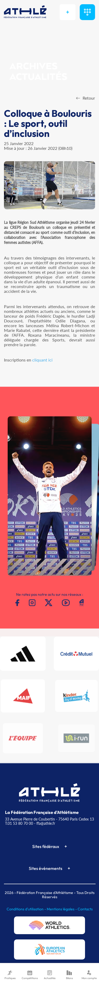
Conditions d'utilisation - (27, 909)
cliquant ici (42, 359)
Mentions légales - (62, 909)
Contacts (85, 909)
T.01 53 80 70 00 (19, 823)
